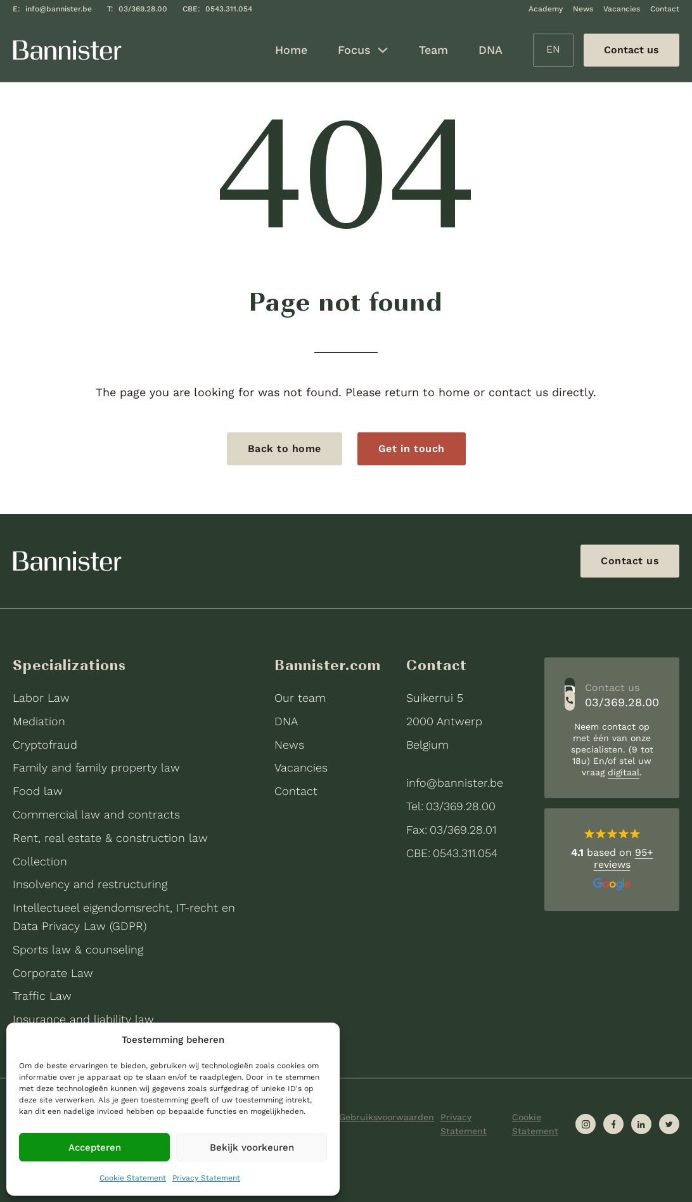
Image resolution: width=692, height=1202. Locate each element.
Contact (664, 8)
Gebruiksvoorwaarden (386, 1117)
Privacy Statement (206, 1177)
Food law (38, 791)
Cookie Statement (132, 1177)
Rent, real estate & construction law (110, 837)
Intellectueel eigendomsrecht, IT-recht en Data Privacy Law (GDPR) (124, 917)
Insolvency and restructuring (90, 884)
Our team (300, 697)
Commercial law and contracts (96, 814)
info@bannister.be (58, 8)
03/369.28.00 (143, 8)
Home (291, 49)
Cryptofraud (45, 744)
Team (433, 49)
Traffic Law (42, 995)
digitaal (623, 772)
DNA (490, 49)
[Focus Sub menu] (382, 50)
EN (553, 49)
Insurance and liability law (83, 1019)
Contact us (630, 561)
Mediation (39, 721)
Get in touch (411, 449)
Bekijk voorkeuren (252, 1147)
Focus (354, 49)
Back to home (284, 449)
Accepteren (94, 1147)
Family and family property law (96, 767)
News (583, 8)
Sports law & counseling (78, 949)
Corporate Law (53, 972)
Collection (40, 861)
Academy (546, 8)
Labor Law (41, 697)
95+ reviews (623, 858)
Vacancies (621, 8)
